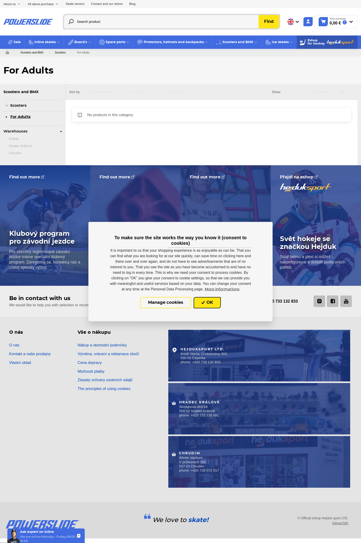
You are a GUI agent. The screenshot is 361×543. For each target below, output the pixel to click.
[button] (44, 42)
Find (269, 22)
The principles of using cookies (104, 389)
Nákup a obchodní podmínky (102, 345)
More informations (222, 289)
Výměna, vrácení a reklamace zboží (108, 354)
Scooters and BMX (32, 52)
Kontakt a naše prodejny (30, 354)
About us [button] (9, 4)
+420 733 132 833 (274, 301)
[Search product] (172, 21)
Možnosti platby (91, 371)
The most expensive (171, 92)
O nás (14, 345)
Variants (296, 92)
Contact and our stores (107, 4)
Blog (132, 4)
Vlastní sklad (20, 363)
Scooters (60, 52)
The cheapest (135, 92)
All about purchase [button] (41, 4)
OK (207, 303)
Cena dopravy (90, 363)
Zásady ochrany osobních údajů (105, 380)
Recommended (102, 92)
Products (320, 92)
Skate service (75, 4)
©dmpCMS (340, 522)
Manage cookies (165, 303)
